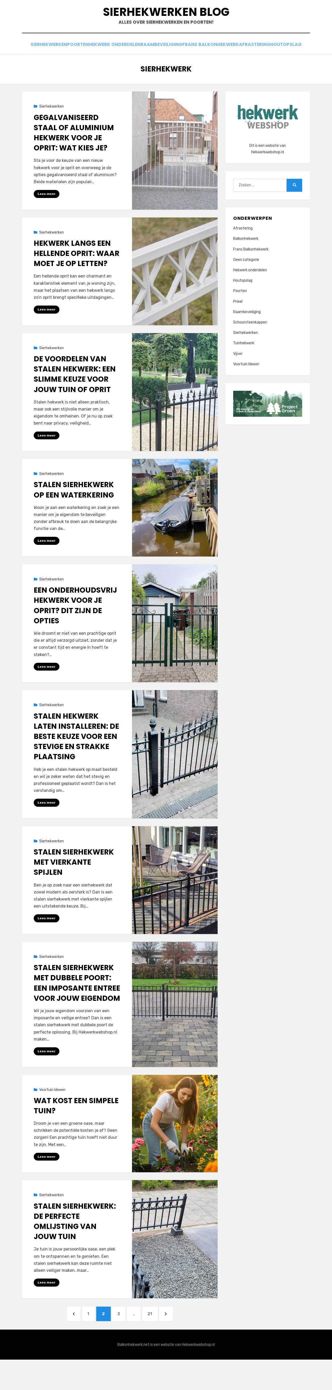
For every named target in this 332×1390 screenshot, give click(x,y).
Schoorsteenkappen (250, 347)
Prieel (238, 326)
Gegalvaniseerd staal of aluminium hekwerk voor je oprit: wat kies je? (74, 157)
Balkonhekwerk (245, 264)
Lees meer (47, 219)
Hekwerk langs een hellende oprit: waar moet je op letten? (76, 278)
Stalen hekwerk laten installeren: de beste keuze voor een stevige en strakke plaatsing (76, 762)
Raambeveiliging (180, 63)
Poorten (88, 63)
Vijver (238, 378)
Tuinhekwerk (243, 368)
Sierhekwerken (53, 63)
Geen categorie (246, 284)
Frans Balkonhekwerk (233, 63)
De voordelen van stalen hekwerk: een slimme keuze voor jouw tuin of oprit (75, 399)
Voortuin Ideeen (52, 1117)
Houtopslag (166, 70)
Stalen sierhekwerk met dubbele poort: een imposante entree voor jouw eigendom (77, 1009)
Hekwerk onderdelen (130, 63)
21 (159, 1342)
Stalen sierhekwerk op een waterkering (74, 516)
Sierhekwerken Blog (166, 21)
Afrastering (281, 63)
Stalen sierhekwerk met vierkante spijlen (74, 888)
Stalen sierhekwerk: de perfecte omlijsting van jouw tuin (75, 1248)
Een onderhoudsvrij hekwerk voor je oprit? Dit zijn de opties (75, 631)
